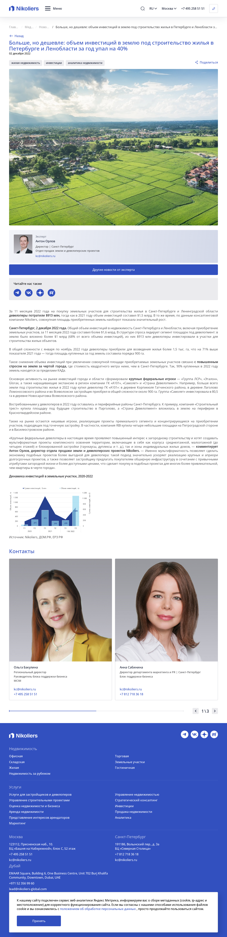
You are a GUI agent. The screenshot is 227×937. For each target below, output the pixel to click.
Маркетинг (17, 823)
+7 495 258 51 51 (21, 854)
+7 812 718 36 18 (126, 854)
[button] (53, 8)
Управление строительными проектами (39, 800)
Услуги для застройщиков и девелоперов (40, 794)
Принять (39, 921)
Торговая (122, 756)
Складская (17, 762)
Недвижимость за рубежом (29, 773)
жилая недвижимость (25, 63)
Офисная (16, 756)
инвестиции (54, 63)
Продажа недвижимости (133, 812)
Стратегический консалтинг (136, 800)
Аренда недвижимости (26, 812)
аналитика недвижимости (85, 63)
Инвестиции (124, 806)
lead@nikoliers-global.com (28, 889)
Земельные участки (130, 762)
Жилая (14, 768)
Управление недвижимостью (137, 794)
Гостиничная (125, 768)
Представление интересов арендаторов (39, 817)
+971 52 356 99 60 (21, 883)
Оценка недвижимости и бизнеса (34, 806)
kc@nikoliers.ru (45, 256)
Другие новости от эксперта (114, 270)
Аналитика (123, 817)
